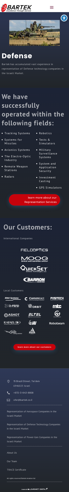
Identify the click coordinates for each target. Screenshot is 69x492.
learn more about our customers (34, 347)
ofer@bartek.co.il (22, 399)
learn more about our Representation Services (40, 200)
